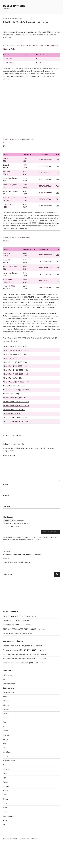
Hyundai (6, 735)
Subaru (5, 803)
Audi (4, 679)
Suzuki (5, 808)
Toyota (5, 812)
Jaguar (5, 739)
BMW (5, 696)
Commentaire (9, 456)
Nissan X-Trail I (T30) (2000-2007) (15, 417)
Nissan (8, 433)
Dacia (5, 714)
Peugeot (6, 782)
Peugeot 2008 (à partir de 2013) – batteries (30, 658)
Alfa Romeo (7, 675)
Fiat (4, 722)
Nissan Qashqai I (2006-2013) (14, 410)
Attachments (8, 517)
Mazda (5, 756)
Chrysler (6, 705)
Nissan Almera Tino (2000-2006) (15, 354)
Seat (5, 795)
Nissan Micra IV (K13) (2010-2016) (15, 374)
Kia (4, 748)
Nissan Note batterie (13, 435)
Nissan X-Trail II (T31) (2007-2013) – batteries (19, 616)
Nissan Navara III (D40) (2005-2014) (16, 390)
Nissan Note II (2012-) (11, 394)
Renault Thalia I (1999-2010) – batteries (17, 633)
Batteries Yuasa (8, 692)
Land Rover (7, 752)
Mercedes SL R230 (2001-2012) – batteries (30, 663)
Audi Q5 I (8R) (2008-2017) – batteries (29, 646)
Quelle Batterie (14, 6)
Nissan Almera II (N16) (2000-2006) (16, 350)
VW (4, 825)
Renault (6, 790)
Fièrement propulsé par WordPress (28, 838)
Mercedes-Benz (9, 761)
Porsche (6, 786)
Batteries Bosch (9, 684)
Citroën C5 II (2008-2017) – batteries (16, 620)
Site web (6, 506)
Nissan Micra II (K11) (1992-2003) (15, 366)
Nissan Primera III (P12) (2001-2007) (16, 406)
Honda (5, 731)
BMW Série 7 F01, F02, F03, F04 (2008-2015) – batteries (24, 629)
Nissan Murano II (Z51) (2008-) (14, 386)
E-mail (6, 495)
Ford (5, 726)
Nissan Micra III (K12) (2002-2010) (15, 370)
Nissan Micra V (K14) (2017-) (13, 378)
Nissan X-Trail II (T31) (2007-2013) (15, 421)
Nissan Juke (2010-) (10, 358)
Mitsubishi (6, 769)
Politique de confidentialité (10, 838)
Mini (4, 765)
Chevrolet (6, 701)
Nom (5, 485)
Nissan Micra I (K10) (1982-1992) (15, 362)
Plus (57, 160)
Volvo (5, 820)
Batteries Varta (8, 688)
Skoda (5, 799)
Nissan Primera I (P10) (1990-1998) (15, 398)
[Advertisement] (31, 95)
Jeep (5, 743)
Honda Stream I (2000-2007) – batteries (17, 625)
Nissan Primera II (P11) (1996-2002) (16, 402)
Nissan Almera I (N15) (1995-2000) (15, 346)
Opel (5, 778)
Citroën (6, 709)
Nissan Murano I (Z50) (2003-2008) (16, 382)
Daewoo (6, 718)
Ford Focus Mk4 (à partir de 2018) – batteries (31, 654)
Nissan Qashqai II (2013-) (12, 413)
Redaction (18, 18)
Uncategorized (8, 816)
